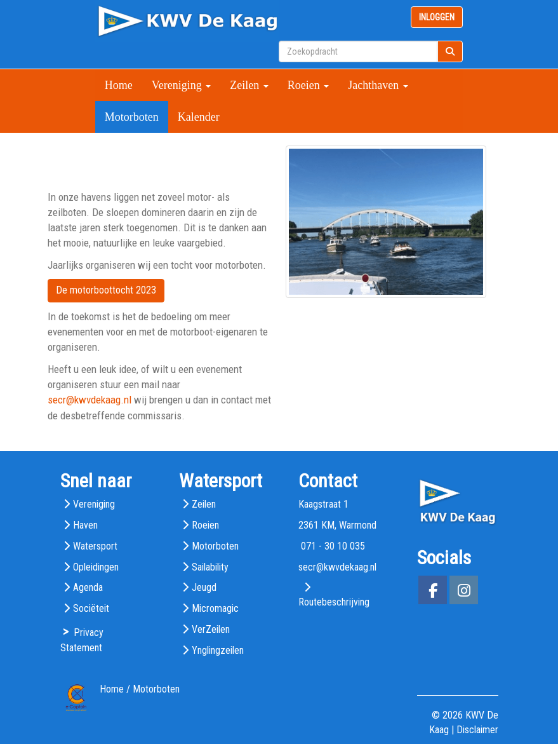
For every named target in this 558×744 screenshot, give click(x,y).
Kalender (199, 117)
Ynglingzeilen (218, 650)
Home (119, 85)
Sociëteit (91, 608)
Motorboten (132, 117)
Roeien (308, 85)
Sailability (210, 567)
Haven (85, 525)
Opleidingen (96, 567)
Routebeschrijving (333, 602)
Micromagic (215, 608)
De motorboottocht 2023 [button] (106, 290)
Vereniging (181, 85)
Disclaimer (477, 730)
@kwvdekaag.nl (89, 399)
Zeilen (249, 85)
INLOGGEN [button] (437, 17)
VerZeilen (211, 629)
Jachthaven (378, 85)
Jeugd (204, 587)
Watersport (95, 546)
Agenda (88, 587)
